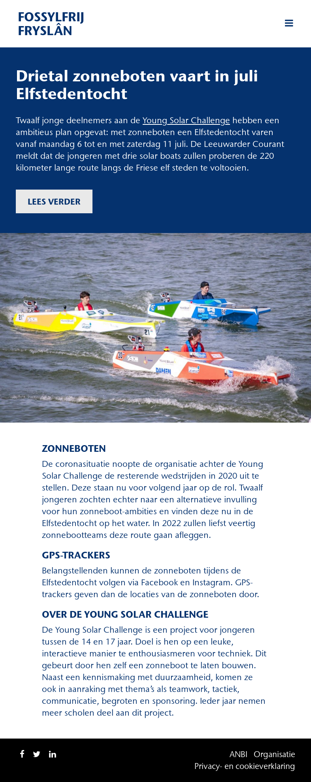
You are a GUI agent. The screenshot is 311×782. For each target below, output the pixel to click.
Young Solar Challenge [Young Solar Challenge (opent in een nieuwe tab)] (186, 120)
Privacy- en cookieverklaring (244, 766)
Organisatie (274, 754)
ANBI (238, 754)
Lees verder (54, 201)
